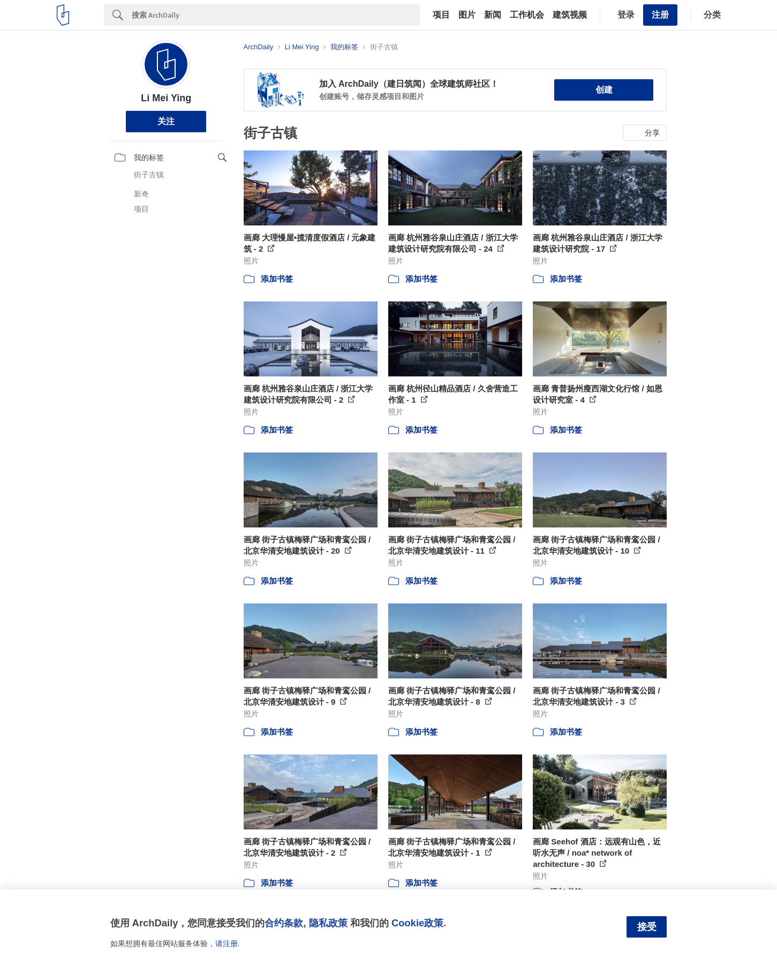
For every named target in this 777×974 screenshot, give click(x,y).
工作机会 (527, 15)
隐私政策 (328, 922)
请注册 (226, 943)
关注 (166, 121)
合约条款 (284, 922)
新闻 (492, 15)
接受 (647, 927)
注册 (660, 14)
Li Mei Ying (166, 98)
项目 (441, 15)
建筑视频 (570, 15)
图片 (467, 15)
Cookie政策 (417, 922)
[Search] (276, 15)
